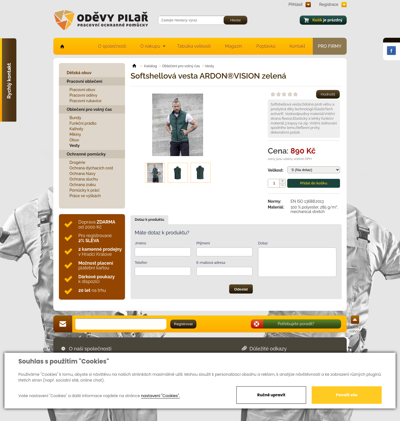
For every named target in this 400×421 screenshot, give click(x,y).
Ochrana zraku (82, 184)
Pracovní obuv (82, 89)
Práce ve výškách (85, 196)
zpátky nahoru (355, 329)
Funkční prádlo (82, 123)
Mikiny (75, 134)
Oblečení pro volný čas (89, 109)
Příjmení (203, 243)
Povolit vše (346, 395)
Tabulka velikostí (194, 46)
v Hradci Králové (100, 252)
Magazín (233, 46)
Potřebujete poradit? (296, 324)
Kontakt (297, 46)
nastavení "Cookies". (160, 396)
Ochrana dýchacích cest (91, 168)
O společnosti (112, 46)
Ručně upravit (271, 395)
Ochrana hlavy (82, 173)
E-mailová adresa (210, 262)
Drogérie (77, 162)
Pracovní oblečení (84, 81)
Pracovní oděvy (83, 95)
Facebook (391, 50)
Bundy (75, 118)
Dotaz (263, 243)
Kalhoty (76, 129)
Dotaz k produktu (149, 219)
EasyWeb (306, 409)
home (61, 46)
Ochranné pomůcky (86, 154)
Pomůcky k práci (84, 190)
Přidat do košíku (313, 183)
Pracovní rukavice (85, 101)
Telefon (141, 262)
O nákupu (150, 46)
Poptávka (266, 46)
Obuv (74, 140)
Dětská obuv (79, 72)
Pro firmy (330, 46)
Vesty (74, 145)
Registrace (328, 4)
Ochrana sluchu (83, 179)
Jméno (140, 243)
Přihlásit (296, 4)
